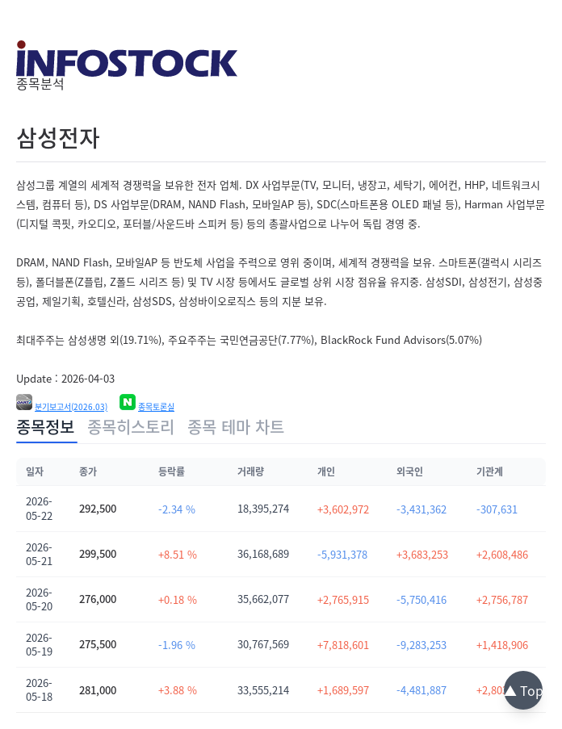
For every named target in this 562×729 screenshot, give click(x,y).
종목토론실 (156, 407)
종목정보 (45, 426)
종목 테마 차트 (235, 426)
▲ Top (523, 690)
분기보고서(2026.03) (71, 407)
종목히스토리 (130, 426)
